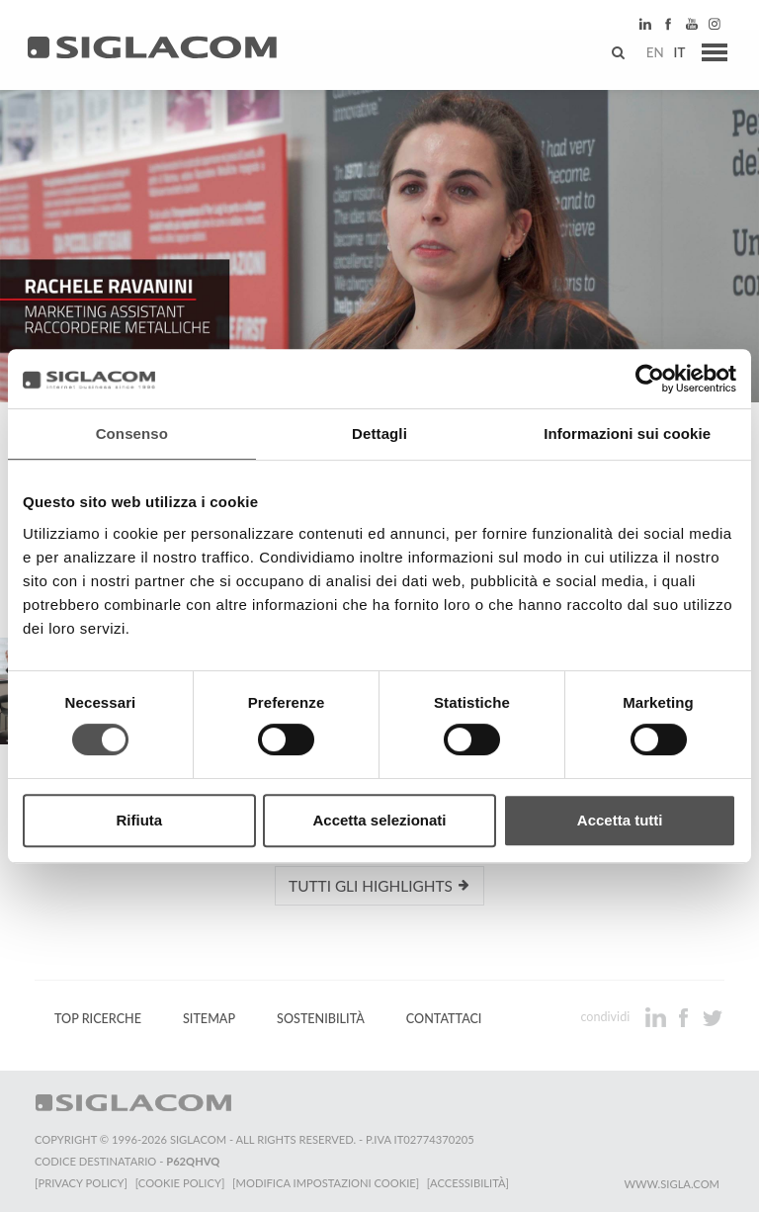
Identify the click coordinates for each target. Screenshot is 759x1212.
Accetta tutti (620, 820)
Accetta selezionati (379, 820)
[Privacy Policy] (81, 1182)
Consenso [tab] (132, 433)
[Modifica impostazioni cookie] (326, 1182)
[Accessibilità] (469, 1182)
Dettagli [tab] (379, 433)
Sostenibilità (321, 1018)
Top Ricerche (97, 1018)
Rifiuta (139, 820)
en (651, 54)
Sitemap (209, 1018)
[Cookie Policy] (180, 1182)
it (676, 54)
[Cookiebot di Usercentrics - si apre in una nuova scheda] (649, 378)
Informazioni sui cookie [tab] (627, 433)
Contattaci (444, 1018)
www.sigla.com (671, 1183)
